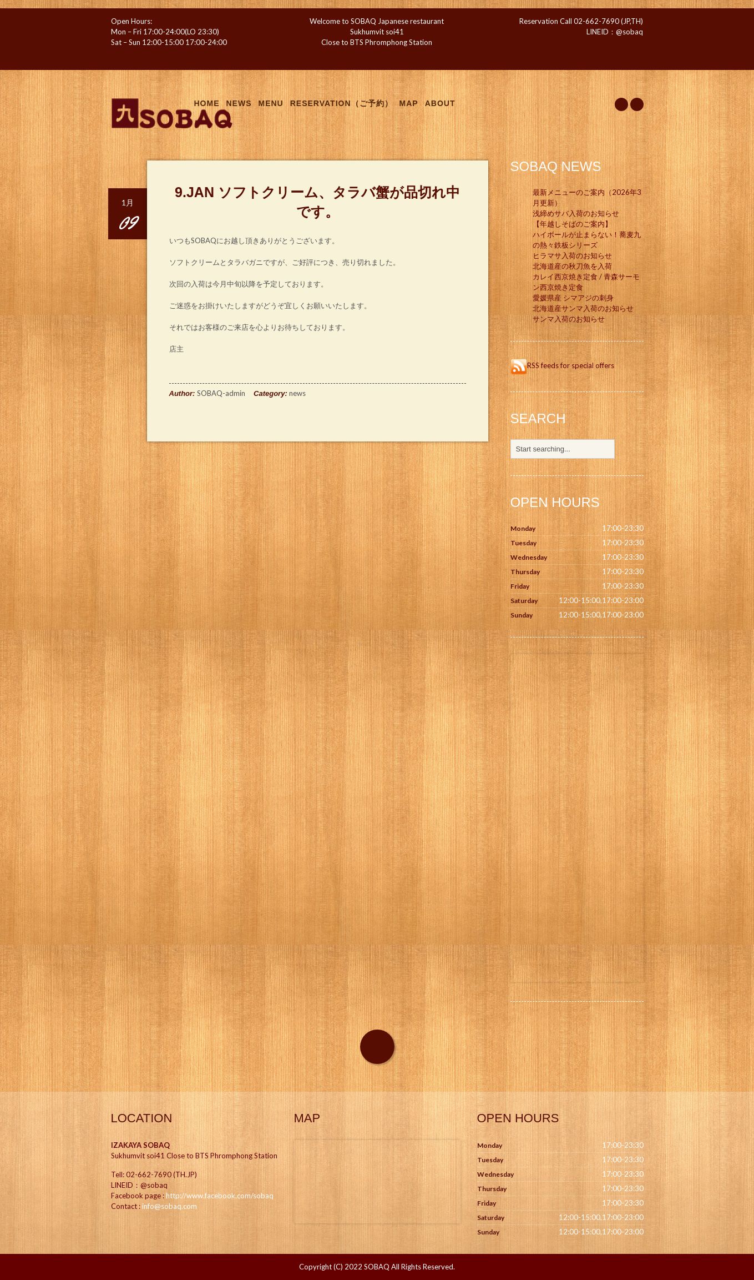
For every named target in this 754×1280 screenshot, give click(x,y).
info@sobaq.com (169, 1206)
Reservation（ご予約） (341, 103)
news (297, 393)
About (440, 103)
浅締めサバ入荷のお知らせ (576, 213)
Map (408, 103)
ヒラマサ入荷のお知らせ (572, 255)
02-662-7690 (596, 21)
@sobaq (629, 31)
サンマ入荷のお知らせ (569, 318)
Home (207, 103)
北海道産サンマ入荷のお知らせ (583, 308)
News (239, 103)
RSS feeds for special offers (562, 365)
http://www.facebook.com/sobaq (220, 1195)
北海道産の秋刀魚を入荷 (572, 266)
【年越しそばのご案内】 (572, 223)
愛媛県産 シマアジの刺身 (573, 297)
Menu (271, 103)
